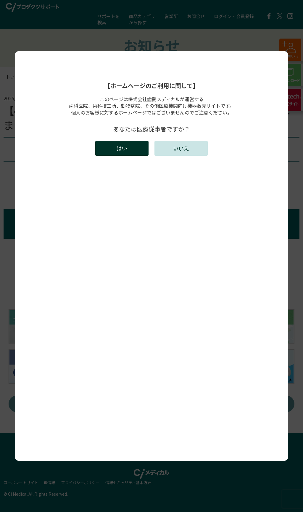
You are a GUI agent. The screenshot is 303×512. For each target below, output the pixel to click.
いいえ (181, 148)
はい (122, 148)
